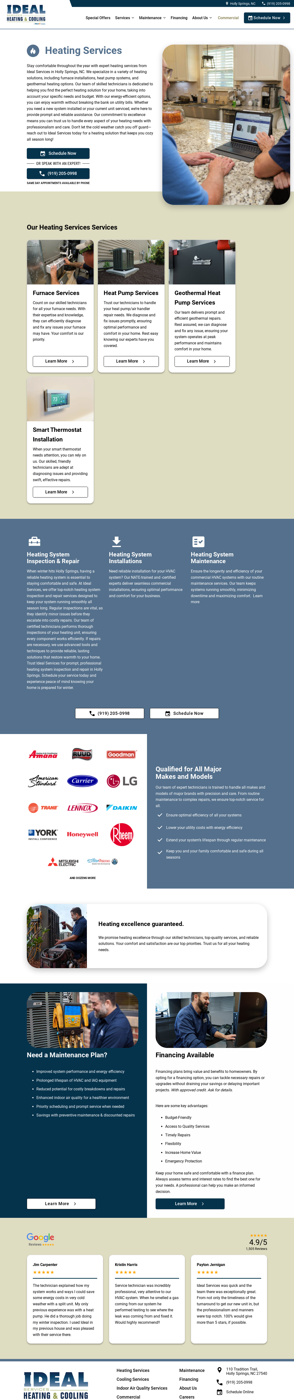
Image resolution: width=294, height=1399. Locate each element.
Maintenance (150, 18)
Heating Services (133, 1339)
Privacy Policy (123, 1390)
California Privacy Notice (155, 1390)
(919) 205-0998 (278, 4)
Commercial (228, 18)
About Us (188, 1356)
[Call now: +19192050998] (58, 173)
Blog (183, 1374)
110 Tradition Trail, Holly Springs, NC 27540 (246, 1340)
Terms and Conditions (193, 1390)
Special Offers (98, 18)
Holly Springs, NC (242, 4)
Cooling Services (133, 1348)
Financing (179, 18)
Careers (186, 1365)
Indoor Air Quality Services (142, 1356)
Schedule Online (240, 1361)
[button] (40, 1211)
